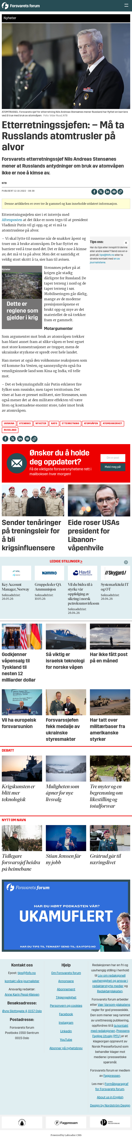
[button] (126, 567)
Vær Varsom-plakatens (114, 1009)
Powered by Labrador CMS (66, 1140)
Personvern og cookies (66, 1010)
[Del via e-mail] (114, 196)
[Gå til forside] (32, 8)
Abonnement (66, 994)
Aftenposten (12, 225)
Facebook (66, 1019)
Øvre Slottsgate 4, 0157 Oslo (22, 1016)
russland (10, 435)
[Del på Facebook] (94, 196)
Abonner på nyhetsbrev (66, 1053)
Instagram (66, 1027)
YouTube (66, 1044)
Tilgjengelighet (66, 1002)
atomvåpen (91, 428)
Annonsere (66, 986)
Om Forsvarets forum (66, 978)
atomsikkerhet (112, 428)
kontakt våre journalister (22, 986)
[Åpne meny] (126, 8)
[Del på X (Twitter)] (101, 196)
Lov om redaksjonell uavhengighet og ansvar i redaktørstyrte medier (110, 986)
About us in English (110, 1102)
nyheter (41, 428)
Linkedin (66, 1036)
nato (54, 428)
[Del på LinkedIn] (107, 196)
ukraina (9, 428)
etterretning (70, 428)
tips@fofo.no (107, 260)
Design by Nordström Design (110, 1110)
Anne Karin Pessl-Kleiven (22, 999)
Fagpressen (111, 1080)
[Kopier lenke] (120, 196)
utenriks (25, 428)
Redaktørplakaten (110, 996)
